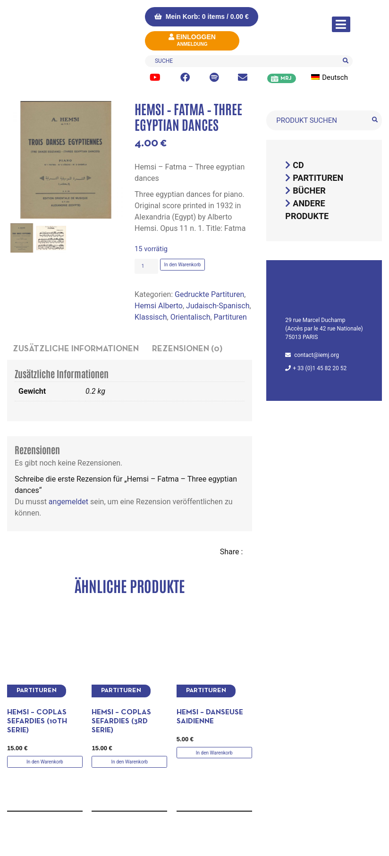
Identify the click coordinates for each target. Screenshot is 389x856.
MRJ (285, 78)
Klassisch (151, 317)
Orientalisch (190, 317)
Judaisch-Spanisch (218, 305)
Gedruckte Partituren (209, 294)
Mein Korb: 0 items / (201, 16)
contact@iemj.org (316, 355)
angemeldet (68, 501)
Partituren (230, 317)
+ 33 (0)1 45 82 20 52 (320, 368)
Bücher (309, 190)
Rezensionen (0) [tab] (187, 349)
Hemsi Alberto (159, 305)
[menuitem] (335, 78)
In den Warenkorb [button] (44, 761)
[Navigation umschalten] (341, 24)
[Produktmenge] (146, 266)
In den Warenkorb (182, 264)
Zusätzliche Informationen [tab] (76, 349)
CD (298, 165)
